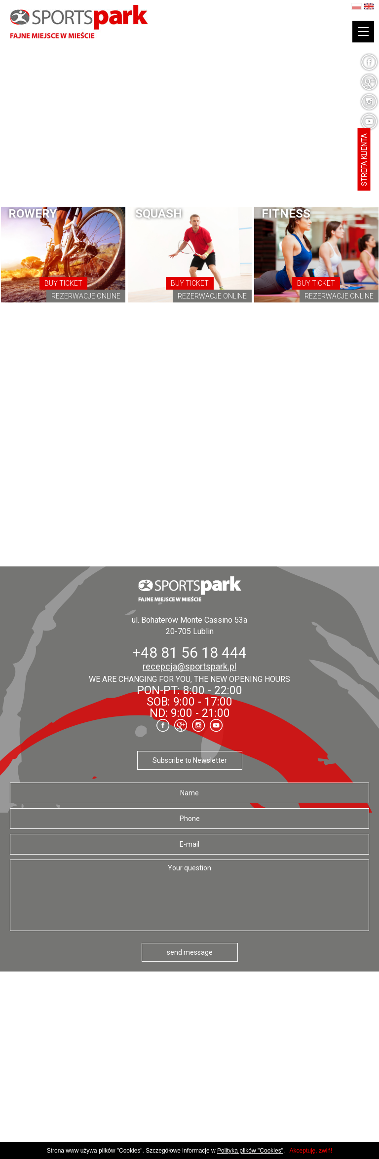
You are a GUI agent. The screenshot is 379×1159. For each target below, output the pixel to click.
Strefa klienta (364, 159)
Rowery (32, 214)
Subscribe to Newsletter (189, 760)
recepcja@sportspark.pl (189, 666)
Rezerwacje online (85, 296)
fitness (286, 214)
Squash (158, 214)
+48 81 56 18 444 (189, 652)
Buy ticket (63, 283)
